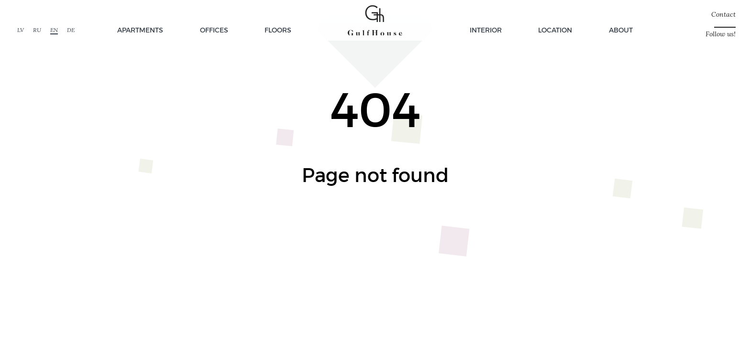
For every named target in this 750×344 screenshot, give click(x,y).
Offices (214, 30)
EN (54, 29)
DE (71, 29)
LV (20, 29)
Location (555, 30)
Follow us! (721, 34)
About (621, 30)
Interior (486, 30)
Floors (278, 30)
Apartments (140, 30)
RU (37, 29)
